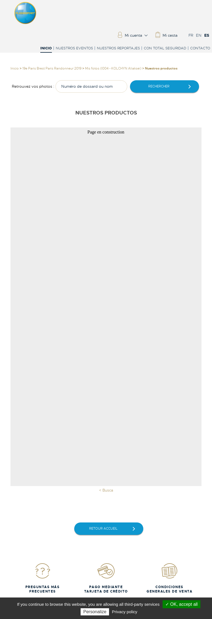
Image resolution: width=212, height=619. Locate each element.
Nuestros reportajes (118, 48)
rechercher (158, 86)
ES (206, 35)
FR (191, 35)
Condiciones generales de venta (169, 578)
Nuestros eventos (74, 48)
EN (199, 35)
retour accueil (103, 528)
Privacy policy (124, 611)
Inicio (46, 48)
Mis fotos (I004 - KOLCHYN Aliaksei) (113, 68)
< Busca (106, 490)
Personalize (95, 611)
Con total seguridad (165, 48)
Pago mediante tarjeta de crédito (106, 578)
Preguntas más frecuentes (42, 578)
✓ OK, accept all (181, 604)
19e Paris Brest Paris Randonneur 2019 (51, 68)
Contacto (200, 48)
